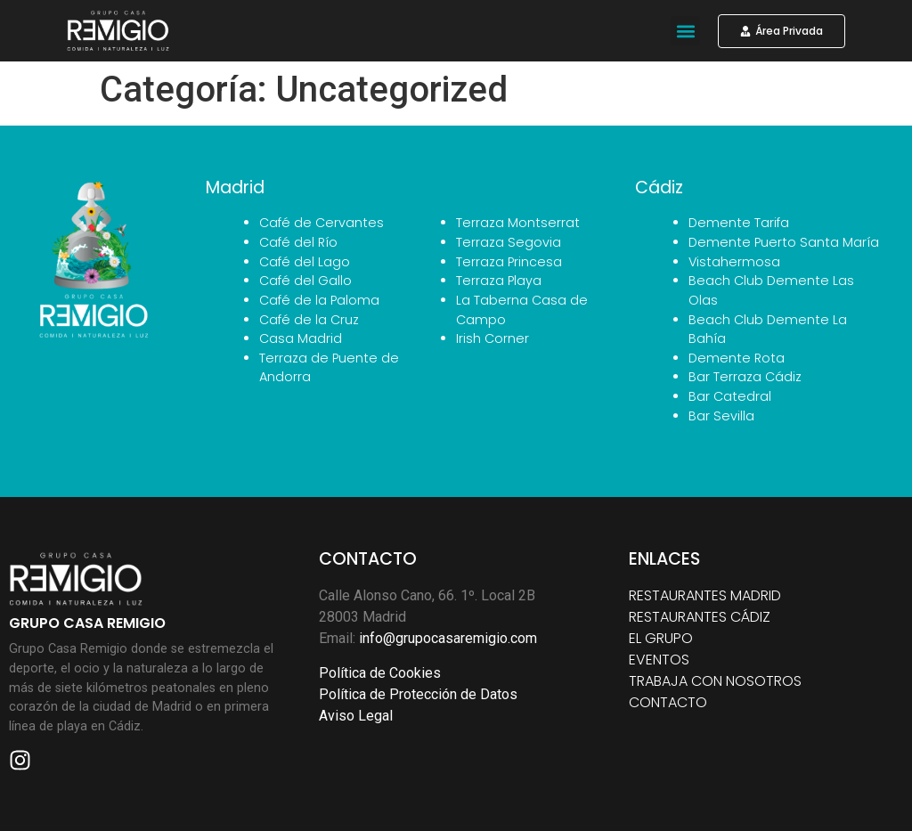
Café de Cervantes (321, 223)
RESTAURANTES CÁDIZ (699, 617)
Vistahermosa (734, 262)
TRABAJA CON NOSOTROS (715, 681)
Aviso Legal (356, 715)
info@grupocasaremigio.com (448, 638)
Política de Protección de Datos (418, 694)
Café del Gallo (305, 280)
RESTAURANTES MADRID (705, 595)
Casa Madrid (300, 338)
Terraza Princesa (509, 262)
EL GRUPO (661, 638)
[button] (685, 30)
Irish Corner (492, 338)
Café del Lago (304, 262)
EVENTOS (659, 659)
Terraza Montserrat (518, 223)
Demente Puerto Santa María (783, 242)
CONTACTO (668, 702)
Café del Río (298, 242)
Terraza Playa (499, 280)
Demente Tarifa (738, 223)
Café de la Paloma (319, 300)
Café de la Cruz (309, 320)
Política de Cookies (380, 672)
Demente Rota (736, 358)
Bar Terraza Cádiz (745, 377)
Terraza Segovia (508, 242)
